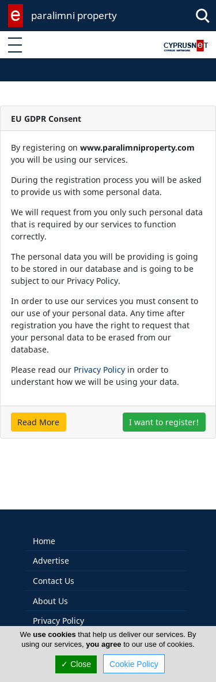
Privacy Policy (99, 369)
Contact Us (53, 568)
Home (44, 528)
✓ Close (76, 664)
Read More (38, 422)
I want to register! (164, 422)
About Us (50, 588)
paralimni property (74, 15)
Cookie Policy (133, 664)
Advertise (51, 548)
